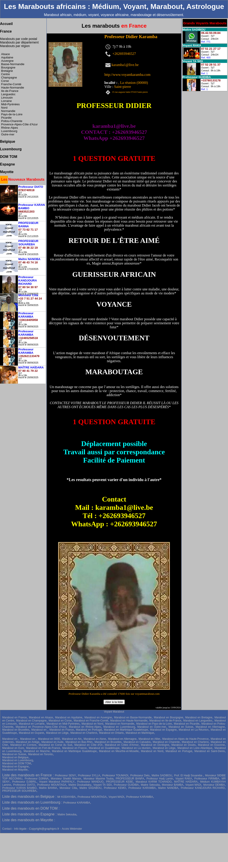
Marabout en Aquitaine (68, 717)
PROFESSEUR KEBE (119, 781)
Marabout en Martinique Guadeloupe (126, 729)
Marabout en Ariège (27, 742)
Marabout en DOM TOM (16, 763)
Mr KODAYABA (66, 796)
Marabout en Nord (92, 723)
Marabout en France (14, 717)
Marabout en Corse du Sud (55, 744)
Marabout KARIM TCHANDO (153, 781)
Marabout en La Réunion (193, 729)
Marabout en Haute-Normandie (128, 720)
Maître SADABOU (90, 788)
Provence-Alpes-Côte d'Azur (19, 124)
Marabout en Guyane (31, 732)
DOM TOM (8, 157)
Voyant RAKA (183, 778)
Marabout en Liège (57, 732)
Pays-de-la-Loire (11, 114)
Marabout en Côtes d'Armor (122, 744)
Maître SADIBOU (162, 775)
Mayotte (6, 172)
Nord (4, 107)
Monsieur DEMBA (214, 784)
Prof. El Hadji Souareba (188, 775)
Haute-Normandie (12, 87)
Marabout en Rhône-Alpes (85, 726)
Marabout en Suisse (181, 726)
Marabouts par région (15, 46)
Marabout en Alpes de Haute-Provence (185, 738)
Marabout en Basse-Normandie (133, 717)
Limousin (7, 97)
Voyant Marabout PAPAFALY (56, 781)
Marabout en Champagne (31, 720)
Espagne (7, 164)
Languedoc (8, 94)
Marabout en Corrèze (23, 744)
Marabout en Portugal (89, 729)
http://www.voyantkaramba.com (127, 74)
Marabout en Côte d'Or (88, 744)
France (6, 31)
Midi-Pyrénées (10, 104)
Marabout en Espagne (163, 729)
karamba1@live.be (125, 64)
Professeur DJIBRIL (24, 781)
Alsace (5, 54)
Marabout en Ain (72, 738)
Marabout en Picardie (186, 723)
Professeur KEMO (115, 788)
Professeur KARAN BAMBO (19, 788)
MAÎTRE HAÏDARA (186, 781)
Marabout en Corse (60, 720)
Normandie (8, 111)
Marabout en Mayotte (14, 769)
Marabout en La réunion (136, 748)
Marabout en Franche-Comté (91, 720)
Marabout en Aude (52, 742)
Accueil (6, 24)
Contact (6, 828)
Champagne (9, 77)
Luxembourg (9, 131)
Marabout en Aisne (95, 738)
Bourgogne (8, 67)
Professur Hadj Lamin (159, 778)
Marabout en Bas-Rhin (79, 742)
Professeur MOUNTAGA (51, 784)
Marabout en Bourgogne (168, 717)
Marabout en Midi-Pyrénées (63, 723)
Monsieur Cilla (68, 788)
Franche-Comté (11, 84)
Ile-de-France (9, 91)
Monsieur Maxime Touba (99, 778)
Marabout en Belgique (15, 757)
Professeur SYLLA (89, 775)
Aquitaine (7, 57)
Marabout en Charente (166, 742)
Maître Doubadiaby (79, 784)
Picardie (6, 117)
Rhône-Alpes (9, 127)
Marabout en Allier (149, 738)
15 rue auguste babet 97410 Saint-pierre (130, 92)
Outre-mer (7, 134)
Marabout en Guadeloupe (104, 748)
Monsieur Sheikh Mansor (66, 778)
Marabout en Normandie (119, 723)
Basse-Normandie (12, 64)
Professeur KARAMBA (142, 788)
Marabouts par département (19, 42)
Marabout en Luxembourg (119, 726)
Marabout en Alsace (41, 717)
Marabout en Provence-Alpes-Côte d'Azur (41, 726)
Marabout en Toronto (40, 754)
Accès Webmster (72, 828)
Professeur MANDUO (90, 781)
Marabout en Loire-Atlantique (194, 748)
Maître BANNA (48, 788)
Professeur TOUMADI (115, 775)
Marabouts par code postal (18, 39)
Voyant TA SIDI (102, 784)
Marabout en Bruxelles (15, 729)
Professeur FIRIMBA (206, 778)
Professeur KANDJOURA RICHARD (203, 788)
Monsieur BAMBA (172, 784)
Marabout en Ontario (111, 732)
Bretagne (7, 70)
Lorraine (6, 101)
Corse (5, 81)
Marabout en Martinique (140, 732)
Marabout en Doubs (183, 744)
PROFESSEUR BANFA (130, 778)
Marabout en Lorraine (31, 723)
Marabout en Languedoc (198, 720)
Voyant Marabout (114, 711)
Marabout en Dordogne (155, 744)
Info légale (20, 828)
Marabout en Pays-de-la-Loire (154, 723)
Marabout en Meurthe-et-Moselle (119, 751)
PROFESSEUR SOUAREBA (19, 790)
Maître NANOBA (168, 788)
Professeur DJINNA (36, 778)
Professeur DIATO (24, 784)
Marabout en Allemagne (210, 726)
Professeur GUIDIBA (126, 784)
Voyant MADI (193, 784)
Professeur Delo (140, 775)
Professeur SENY (65, 775)
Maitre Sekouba (150, 784)
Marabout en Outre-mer (151, 726)
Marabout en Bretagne (198, 717)
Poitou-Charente (11, 121)
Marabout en (39, 729)
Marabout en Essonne (211, 744)
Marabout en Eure (13, 748)
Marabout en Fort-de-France (43, 748)
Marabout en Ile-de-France (165, 720)
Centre (5, 74)
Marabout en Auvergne (98, 717)
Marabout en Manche (36, 751)
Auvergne (7, 60)
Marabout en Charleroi (83, 732)
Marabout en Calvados (137, 742)
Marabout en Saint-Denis (209, 751)
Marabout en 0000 (49, 738)
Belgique (7, 141)
